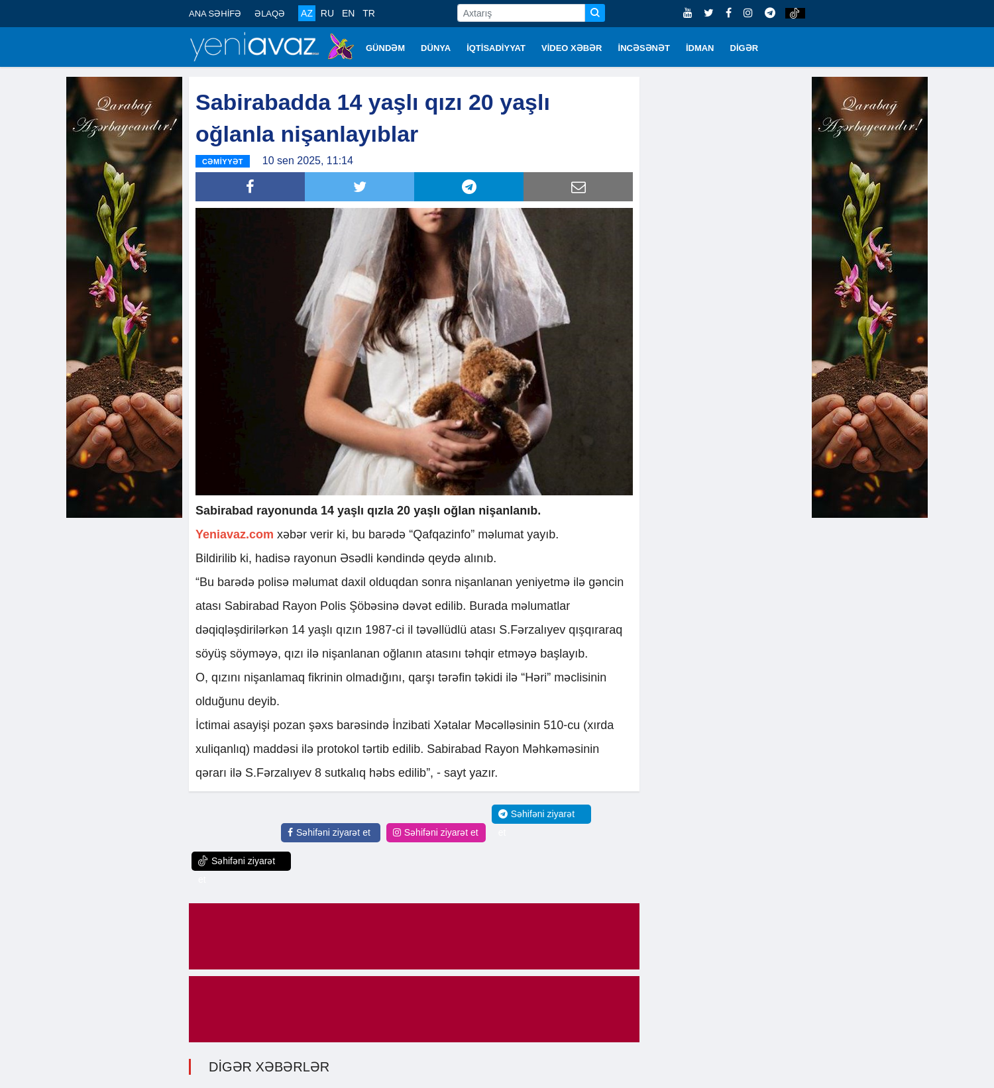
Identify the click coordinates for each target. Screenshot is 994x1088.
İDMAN (700, 48)
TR (368, 13)
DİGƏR (744, 48)
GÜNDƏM (385, 48)
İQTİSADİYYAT (496, 48)
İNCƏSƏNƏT (644, 48)
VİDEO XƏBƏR (571, 48)
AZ (307, 13)
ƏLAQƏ (269, 14)
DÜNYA (436, 48)
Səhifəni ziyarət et (329, 832)
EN (348, 13)
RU (327, 13)
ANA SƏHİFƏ (215, 14)
